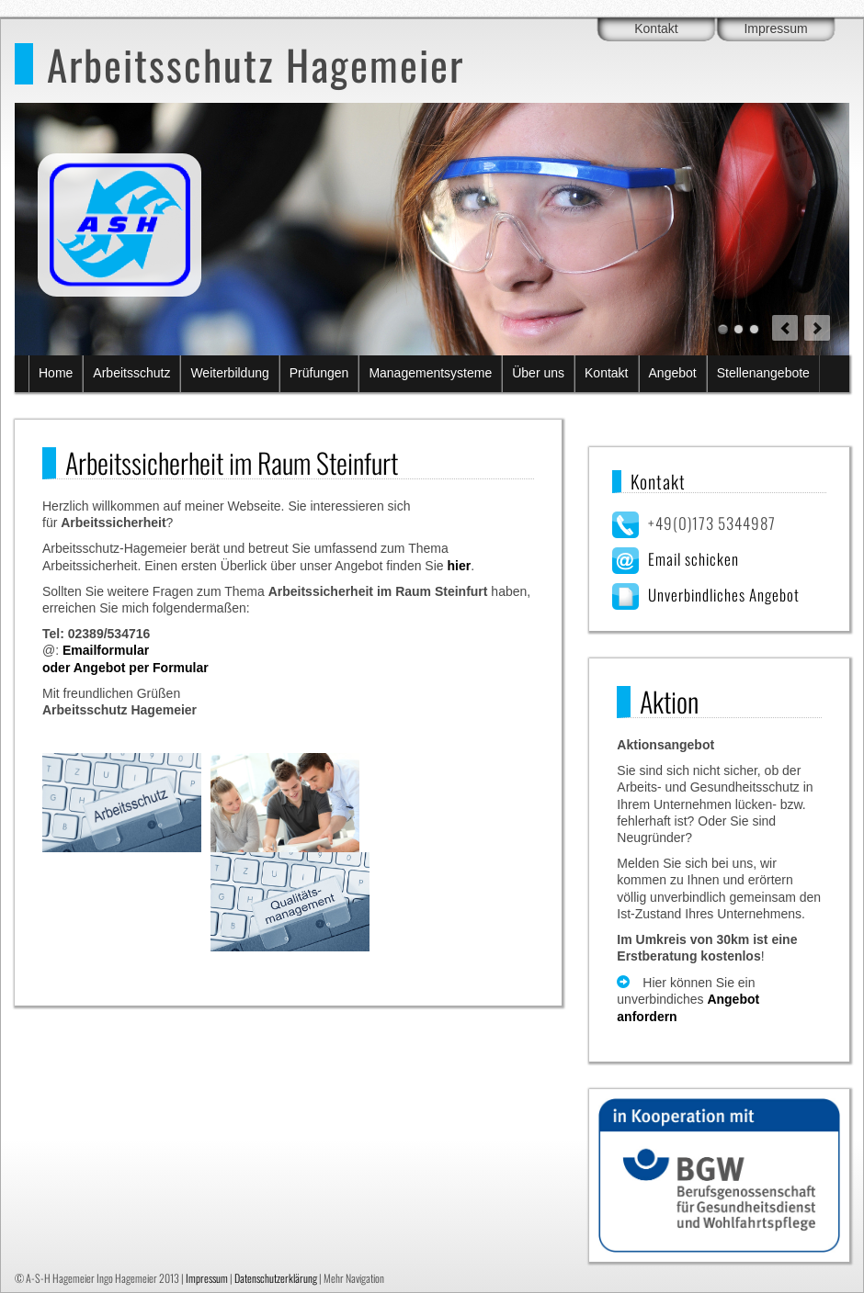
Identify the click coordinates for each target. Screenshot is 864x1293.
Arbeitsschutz (131, 372)
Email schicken (693, 558)
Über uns (538, 372)
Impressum (775, 28)
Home (56, 372)
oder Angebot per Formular (125, 667)
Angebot (673, 372)
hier (459, 565)
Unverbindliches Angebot (724, 594)
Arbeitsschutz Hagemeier (255, 64)
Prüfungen (319, 372)
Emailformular (106, 650)
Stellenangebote (763, 372)
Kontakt (655, 28)
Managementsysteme (430, 372)
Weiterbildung (229, 372)
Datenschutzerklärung (275, 1278)
